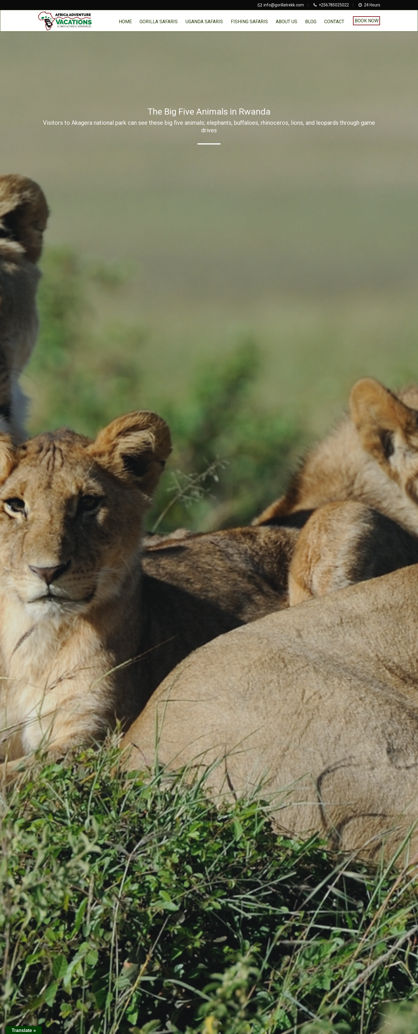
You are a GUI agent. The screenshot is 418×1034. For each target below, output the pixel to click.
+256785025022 (334, 5)
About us (286, 21)
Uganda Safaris (204, 21)
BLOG (310, 21)
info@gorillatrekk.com (284, 5)
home (125, 21)
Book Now (367, 21)
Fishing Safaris (249, 21)
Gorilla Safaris (159, 21)
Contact (334, 21)
